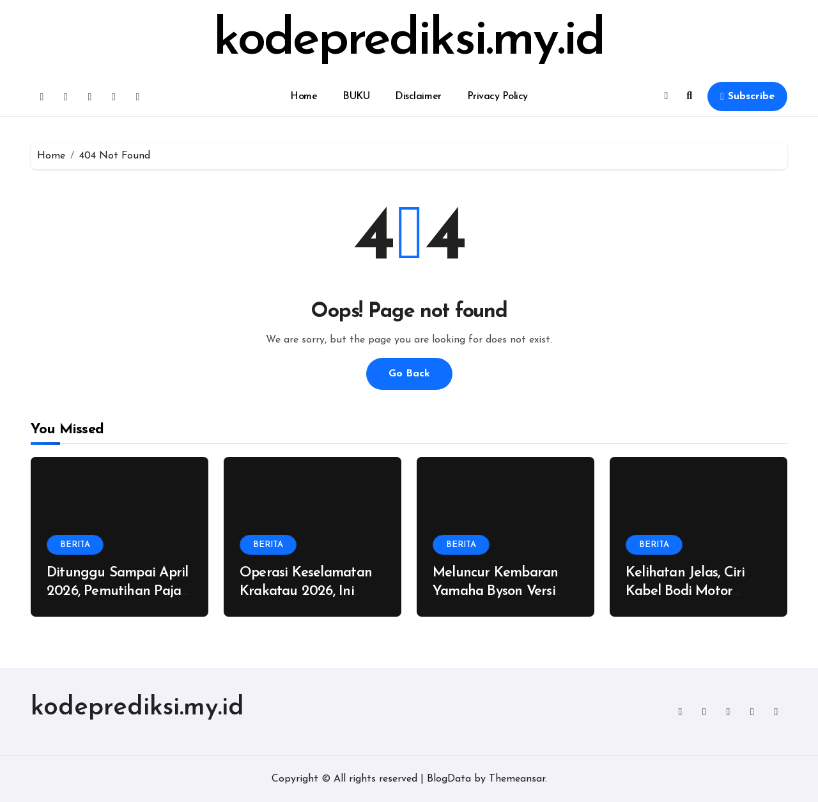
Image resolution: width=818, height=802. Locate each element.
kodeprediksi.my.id (408, 40)
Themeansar (517, 779)
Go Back (409, 374)
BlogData (449, 779)
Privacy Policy (497, 96)
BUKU (356, 96)
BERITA (75, 545)
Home (303, 96)
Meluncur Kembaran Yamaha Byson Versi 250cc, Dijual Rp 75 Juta (504, 591)
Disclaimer (418, 96)
